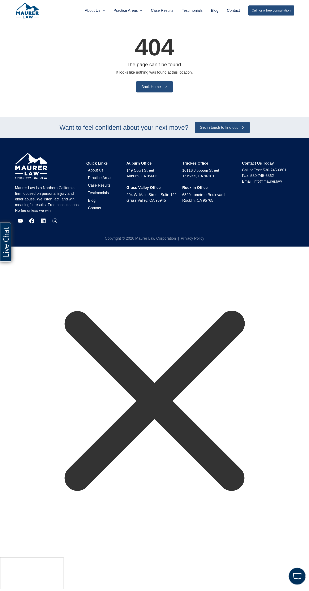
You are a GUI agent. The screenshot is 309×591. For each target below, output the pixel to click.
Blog (215, 10)
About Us (95, 10)
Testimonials (192, 10)
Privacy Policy (192, 238)
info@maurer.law (268, 181)
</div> (32, 573)
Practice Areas (128, 10)
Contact (233, 10)
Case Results (162, 10)
